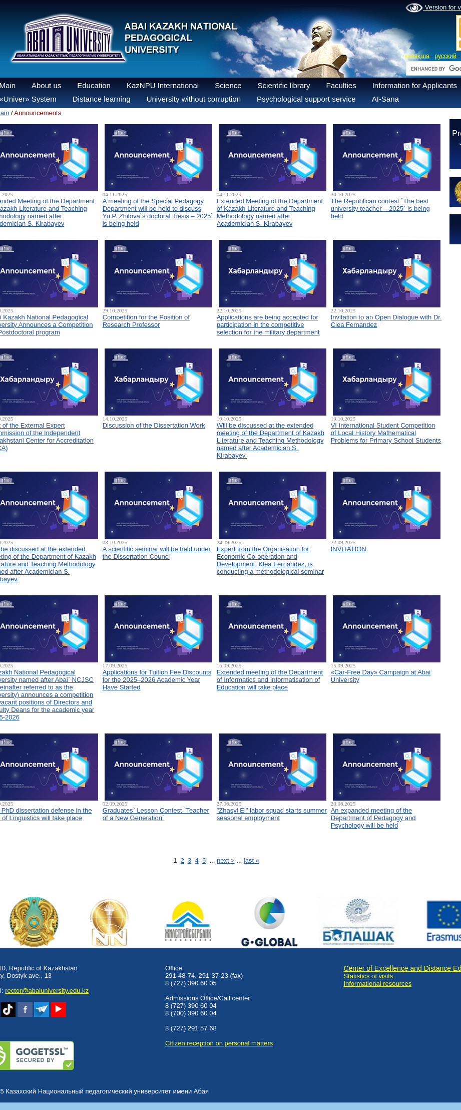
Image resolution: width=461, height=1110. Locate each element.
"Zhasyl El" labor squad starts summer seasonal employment (272, 814)
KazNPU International (163, 85)
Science (228, 85)
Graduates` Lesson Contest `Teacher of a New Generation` (156, 814)
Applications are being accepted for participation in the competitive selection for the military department (268, 324)
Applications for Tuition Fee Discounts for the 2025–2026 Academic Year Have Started (157, 679)
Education (94, 85)
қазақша (417, 56)
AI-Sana (385, 99)
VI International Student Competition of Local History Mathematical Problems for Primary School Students (386, 433)
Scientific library (284, 85)
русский (445, 56)
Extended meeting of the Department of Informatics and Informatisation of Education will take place (270, 679)
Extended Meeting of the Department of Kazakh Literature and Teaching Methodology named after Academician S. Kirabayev (270, 212)
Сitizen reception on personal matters (219, 1043)
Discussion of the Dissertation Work (154, 425)
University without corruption (194, 99)
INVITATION (348, 549)
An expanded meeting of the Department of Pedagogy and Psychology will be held (373, 818)
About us (46, 85)
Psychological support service (306, 99)
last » (251, 860)
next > (226, 860)
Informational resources (377, 983)
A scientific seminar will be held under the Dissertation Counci (157, 552)
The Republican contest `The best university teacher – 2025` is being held (380, 208)
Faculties (341, 85)
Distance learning (102, 99)
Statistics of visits (368, 976)
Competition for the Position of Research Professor (146, 320)
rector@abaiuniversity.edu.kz (47, 990)
